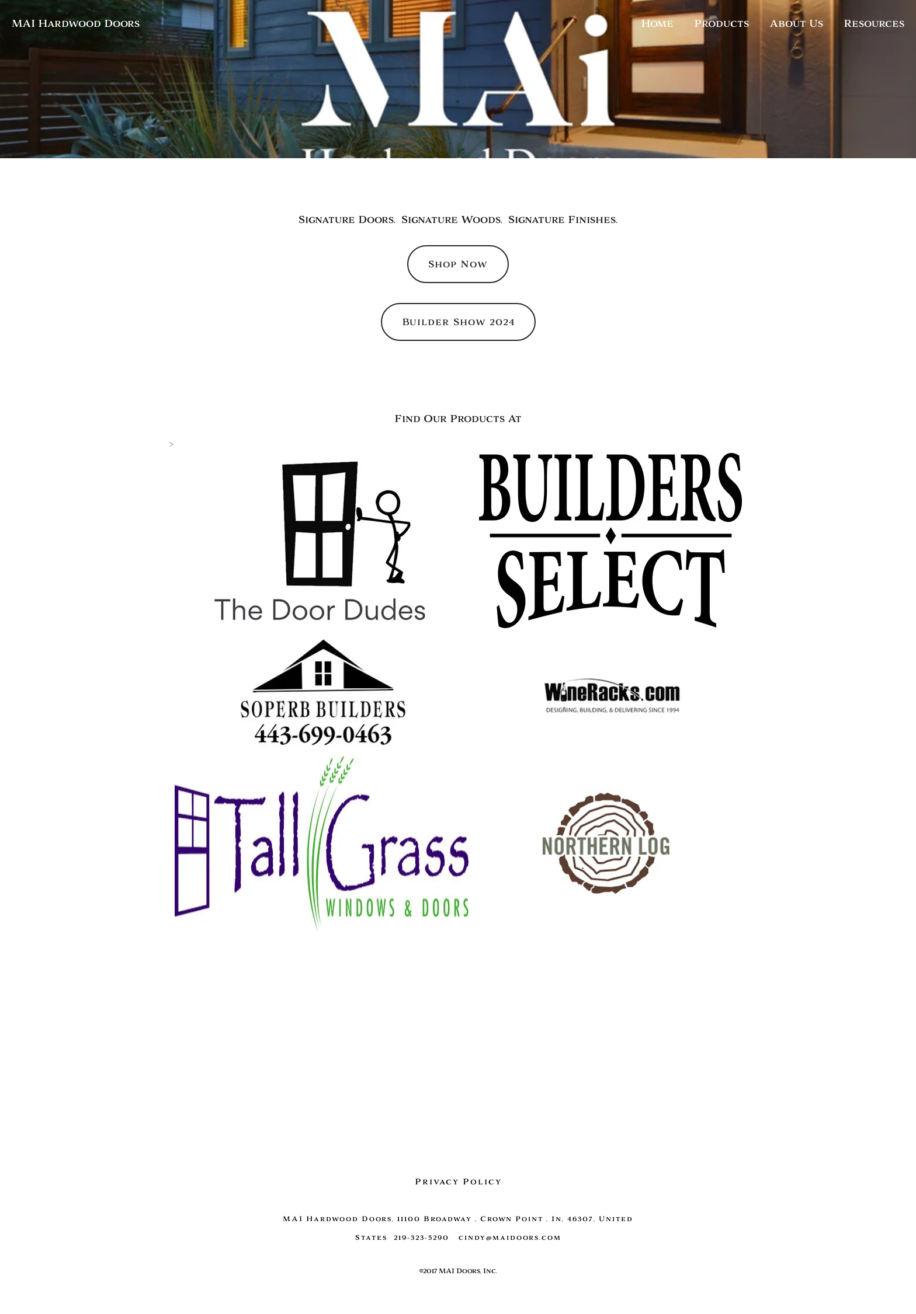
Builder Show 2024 (458, 321)
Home (657, 23)
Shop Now (458, 264)
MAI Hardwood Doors (76, 23)
